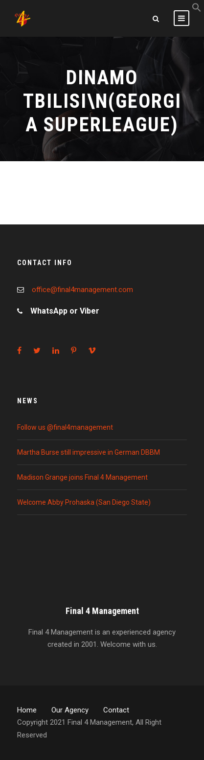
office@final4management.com (82, 289)
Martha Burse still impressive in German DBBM (88, 452)
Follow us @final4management (65, 427)
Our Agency (70, 710)
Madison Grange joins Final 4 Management (82, 477)
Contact (116, 710)
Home (27, 710)
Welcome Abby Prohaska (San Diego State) (84, 502)
